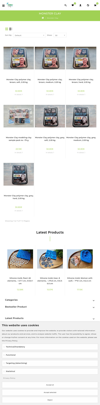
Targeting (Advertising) (16, 363)
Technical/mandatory (15, 347)
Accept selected (50, 392)
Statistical (10, 371)
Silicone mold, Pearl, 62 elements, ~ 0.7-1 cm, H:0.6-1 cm (20, 281)
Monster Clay (52, 18)
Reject (50, 400)
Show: (49, 35)
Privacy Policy (9, 378)
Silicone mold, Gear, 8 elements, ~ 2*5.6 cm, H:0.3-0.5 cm (50, 281)
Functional (11, 355)
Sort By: (8, 35)
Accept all (50, 385)
